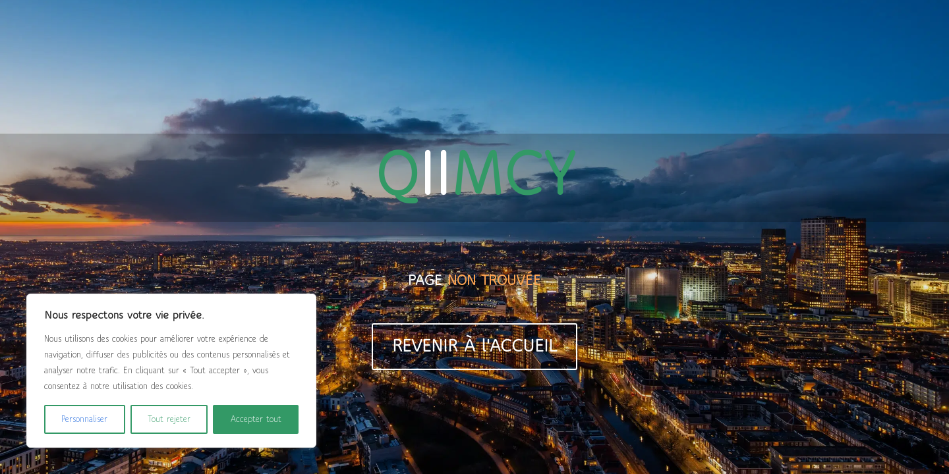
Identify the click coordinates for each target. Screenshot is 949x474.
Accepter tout (256, 419)
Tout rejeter (169, 419)
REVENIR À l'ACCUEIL (474, 346)
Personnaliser (84, 419)
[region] (171, 371)
